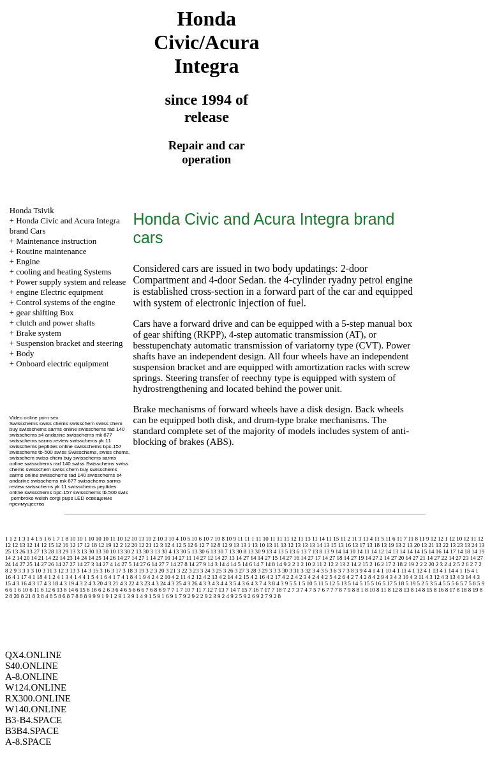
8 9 (87, 596)
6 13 (57, 590)
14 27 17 (311, 558)
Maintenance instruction (56, 241)
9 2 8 (275, 596)
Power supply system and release (71, 282)
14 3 (212, 564)
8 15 (427, 590)
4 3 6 (243, 583)
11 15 (332, 539)
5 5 (446, 583)
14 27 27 (66, 564)
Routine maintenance (51, 251)
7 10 (185, 590)
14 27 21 (415, 558)
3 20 (159, 570)
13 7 (306, 551)
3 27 (240, 570)
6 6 (136, 590)
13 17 (358, 545)
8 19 (473, 590)
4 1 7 (114, 577)
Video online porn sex (34, 418)
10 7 (208, 539)
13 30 (87, 551)
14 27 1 (140, 558)
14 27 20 (394, 558)
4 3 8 (269, 583)
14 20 (23, 558)
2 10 (306, 564)
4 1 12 (415, 570)
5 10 (307, 583)
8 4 (44, 596)
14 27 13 (224, 558)
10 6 (196, 539)
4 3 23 (143, 583)
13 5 (283, 551)
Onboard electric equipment (62, 363)
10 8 (219, 539)
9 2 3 (210, 596)
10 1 (82, 539)
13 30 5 (181, 551)
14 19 (477, 551)
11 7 (401, 539)
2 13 (340, 564)
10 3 (162, 539)
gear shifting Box (44, 312)
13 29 (62, 551)
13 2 (401, 545)
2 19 (409, 564)
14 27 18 (332, 558)
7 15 (242, 590)
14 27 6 (141, 564)
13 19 (387, 545)
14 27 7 (160, 564)
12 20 (130, 545)
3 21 (171, 570)
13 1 (246, 545)
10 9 (231, 539)
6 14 (69, 590)
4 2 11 (179, 577)
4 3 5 (230, 583)
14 (338, 551)
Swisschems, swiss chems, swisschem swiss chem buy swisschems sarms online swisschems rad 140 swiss (70, 458)
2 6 (464, 564)
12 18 (90, 545)
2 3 (439, 564)
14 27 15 (268, 558)
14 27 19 (354, 558)
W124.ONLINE (35, 687)
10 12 (123, 539)
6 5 (127, 590)
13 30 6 (200, 551)
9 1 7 (176, 596)
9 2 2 (198, 596)
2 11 (317, 564)
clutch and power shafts (55, 322)
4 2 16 (257, 577)
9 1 (100, 596)
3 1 (25, 570)
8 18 (462, 590)
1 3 (21, 539)
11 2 (345, 539)
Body (25, 353)
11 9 (424, 539)
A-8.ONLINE (31, 676)
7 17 (265, 590)
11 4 (368, 539)
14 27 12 (203, 558)
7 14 (231, 590)
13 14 (315, 545)
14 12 (377, 551)
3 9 (358, 570)
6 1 (13, 590)
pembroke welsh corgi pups (42, 498)
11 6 (390, 539)
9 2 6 (249, 596)
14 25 (95, 558)
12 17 (76, 545)
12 (433, 539)
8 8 (78, 596)
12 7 (204, 545)
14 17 (449, 551)
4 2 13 (210, 577)
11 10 (262, 539)
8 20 (15, 596)
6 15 (80, 590)
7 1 (175, 590)
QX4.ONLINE (33, 655)
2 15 (363, 564)
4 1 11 (399, 570)
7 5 (312, 590)
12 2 (118, 545)
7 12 (208, 590)
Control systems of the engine (65, 302)
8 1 (360, 590)
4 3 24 (159, 583)
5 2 (420, 583)
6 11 (34, 590)
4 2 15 (242, 577)
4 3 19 (67, 583)
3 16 (105, 570)
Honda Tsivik (32, 210)
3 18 (127, 570)
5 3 (429, 583)
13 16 (344, 545)
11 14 (318, 539)
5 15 (364, 583)
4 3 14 (464, 577)
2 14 (351, 564)
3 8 (349, 570)
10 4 (173, 539)
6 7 (144, 590)
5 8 (471, 583)
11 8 (413, 539)
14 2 (10, 558)
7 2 (286, 590)
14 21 (37, 558)
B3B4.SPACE (32, 731)
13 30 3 (144, 551)
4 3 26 (190, 583)
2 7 (473, 564)
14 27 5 (122, 564)
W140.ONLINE (35, 709)
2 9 (13, 570)
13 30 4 (163, 551)
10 (72, 539)
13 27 (33, 551)
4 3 (388, 577)
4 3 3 (205, 583)
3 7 (341, 570)
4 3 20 (96, 583)
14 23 (66, 558)
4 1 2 (50, 577)
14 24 (80, 558)
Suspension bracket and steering (69, 343)
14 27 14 (246, 558)
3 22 (182, 570)
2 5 (456, 564)
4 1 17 (19, 577)
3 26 (228, 570)
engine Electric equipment (59, 292)
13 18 (373, 545)
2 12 (328, 564)
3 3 (272, 570)
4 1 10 (383, 570)
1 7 (55, 539)
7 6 (321, 590)
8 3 (36, 596)
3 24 (205, 570)
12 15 (47, 545)
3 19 (139, 570)
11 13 (304, 539)
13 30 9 (256, 551)
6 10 (23, 590)
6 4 (118, 590)
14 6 (247, 564)
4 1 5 (88, 577)
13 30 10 (106, 551)
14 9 (281, 564)
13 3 (75, 551)
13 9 (329, 551)
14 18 (463, 551)
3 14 (82, 570)
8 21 (26, 596)
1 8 (64, 539)
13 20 (413, 545)
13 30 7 (219, 551)
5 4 (437, 583)
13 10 (258, 545)
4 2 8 (365, 577)
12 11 (470, 539)
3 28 (251, 570)
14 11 (363, 551)
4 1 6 (101, 577)
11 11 (276, 539)
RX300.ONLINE (38, 698)
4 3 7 (256, 583)
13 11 (273, 545)
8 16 (439, 590)
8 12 (393, 590)
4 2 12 (194, 577)
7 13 (219, 590)
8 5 (53, 596)
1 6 (47, 539)
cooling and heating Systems (63, 271)
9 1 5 (150, 596)
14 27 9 (197, 564)
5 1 (297, 583)
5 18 (399, 583)
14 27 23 (459, 558)
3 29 (263, 570)
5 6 (454, 583)
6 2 (101, 590)
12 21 (144, 545)
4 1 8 (127, 577)
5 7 (463, 583)
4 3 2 (81, 583)
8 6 (61, 596)
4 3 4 (217, 583)
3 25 (217, 570)
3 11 (47, 570)
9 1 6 (163, 596)
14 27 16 (289, 558)
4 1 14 (447, 570)
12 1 (443, 539)
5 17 (387, 583)
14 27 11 (181, 558)
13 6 (295, 551)
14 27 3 (85, 564)
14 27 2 (373, 558)
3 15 (93, 570)
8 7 (70, 596)
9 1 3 (124, 596)
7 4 (304, 590)
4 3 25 (174, 583)
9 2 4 (223, 596)
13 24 (470, 545)
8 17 (450, 590)
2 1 (295, 564)
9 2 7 (262, 596)
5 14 (353, 583)
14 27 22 (437, 558)
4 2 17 (273, 577)
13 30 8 (237, 551)
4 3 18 (51, 583)
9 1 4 (137, 596)
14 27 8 (179, 564)
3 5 (324, 570)
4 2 (150, 577)
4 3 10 (401, 577)
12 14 (33, 545)
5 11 (318, 583)
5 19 (410, 583)
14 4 (224, 564)
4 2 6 (339, 577)
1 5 (38, 539)
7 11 (196, 590)
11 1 (249, 539)
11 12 (290, 539)
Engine (28, 261)
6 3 (110, 590)
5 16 (376, 583)
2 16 (374, 564)
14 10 (349, 551)
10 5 (185, 539)
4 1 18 (35, 577)
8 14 (416, 590)
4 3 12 (433, 577)
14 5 (235, 564)
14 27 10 (160, 558)
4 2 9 (378, 577)
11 (240, 539)
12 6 (193, 545)
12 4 (170, 545)
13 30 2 (126, 551)
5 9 (480, 583)
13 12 (287, 545)
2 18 (397, 564)
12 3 (158, 545)
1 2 (13, 539)
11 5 (378, 539)
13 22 (442, 545)
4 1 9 (140, 577)
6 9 (161, 590)
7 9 (346, 590)
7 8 (338, 590)
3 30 (283, 570)
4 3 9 (282, 583)
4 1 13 (431, 570)
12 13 (18, 545)
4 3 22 (127, 583)
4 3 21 (111, 583)
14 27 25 (22, 564)
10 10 (95, 539)
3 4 (315, 570)
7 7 (329, 590)
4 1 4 (75, 577)
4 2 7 (352, 577)
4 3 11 (417, 577)
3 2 (148, 570)
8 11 (381, 590)
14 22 (51, 558)
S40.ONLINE (31, 666)
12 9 (227, 545)
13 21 (427, 545)
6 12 (46, 590)
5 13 (341, 583)
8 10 (370, 590)
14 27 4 (104, 564)
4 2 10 (163, 577)
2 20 (429, 564)
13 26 (18, 551)
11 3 (356, 539)
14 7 (258, 564)
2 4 (447, 564)
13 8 (318, 551)
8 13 (404, 590)
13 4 (272, 551)
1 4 (30, 539)
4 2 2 (287, 577)
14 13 (391, 551)
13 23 (456, 545)
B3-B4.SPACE (33, 720)
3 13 (70, 570)
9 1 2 (111, 596)
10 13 (137, 539)
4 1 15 (463, 570)
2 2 (418, 564)
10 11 (109, 539)
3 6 (332, 570)
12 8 (216, 545)
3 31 (294, 570)
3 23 (194, 570)
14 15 (420, 551)
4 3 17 (35, 583)
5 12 (330, 583)
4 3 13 (448, 577)
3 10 (36, 570)
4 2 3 (300, 577)
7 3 (295, 590)
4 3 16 (19, 583)
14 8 (270, 564)
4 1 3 (62, 577)
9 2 (186, 596)
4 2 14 (226, 577)
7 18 (277, 590)
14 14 (405, 551)
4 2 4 (313, 577)
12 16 (62, 545)
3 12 (59, 570)
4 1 (371, 570)
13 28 (47, 551)
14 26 (109, 558)
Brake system (38, 333)
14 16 (434, 551)
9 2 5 (236, 596)
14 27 (123, 558)
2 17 (386, 564)
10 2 (150, 539)
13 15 (329, 545)
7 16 (254, 590)
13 (236, 545)
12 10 (455, 539)
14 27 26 (44, 564)
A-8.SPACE (28, 742)
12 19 (104, 545)
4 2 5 (326, 577)
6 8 (153, 590)
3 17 (116, 570)
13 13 (301, 545)
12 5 (181, 545)
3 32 (306, 570)
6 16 (92, 590)
